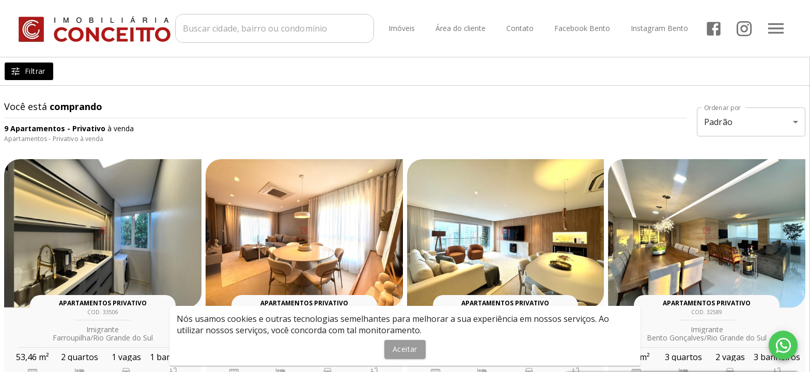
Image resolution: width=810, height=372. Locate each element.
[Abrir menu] (775, 28)
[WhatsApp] (783, 345)
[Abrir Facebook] (714, 29)
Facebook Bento (582, 28)
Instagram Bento (659, 28)
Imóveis (401, 28)
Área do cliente (460, 28)
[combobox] (274, 28)
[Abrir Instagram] (744, 29)
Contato (520, 28)
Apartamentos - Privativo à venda (54, 138)
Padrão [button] (718, 122)
